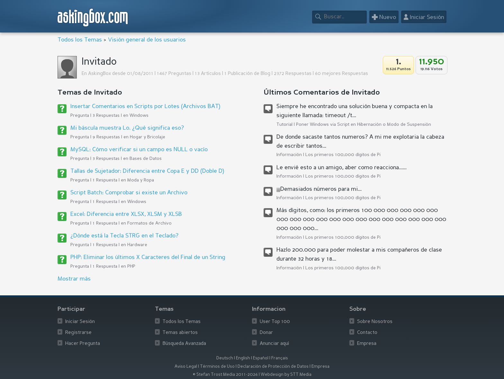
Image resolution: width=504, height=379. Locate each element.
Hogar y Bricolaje (147, 137)
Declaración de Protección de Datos (273, 367)
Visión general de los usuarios (147, 40)
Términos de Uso (217, 367)
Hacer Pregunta (82, 343)
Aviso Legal (186, 367)
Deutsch (224, 358)
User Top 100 (275, 321)
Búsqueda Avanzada (184, 343)
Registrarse (78, 332)
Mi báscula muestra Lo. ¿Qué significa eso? (127, 128)
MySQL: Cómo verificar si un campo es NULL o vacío (139, 150)
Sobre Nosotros (374, 321)
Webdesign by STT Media (286, 375)
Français (279, 358)
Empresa (366, 343)
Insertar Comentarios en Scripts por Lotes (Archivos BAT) (145, 106)
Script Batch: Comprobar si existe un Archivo (128, 193)
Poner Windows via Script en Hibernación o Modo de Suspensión (363, 124)
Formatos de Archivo (149, 223)
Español (260, 358)
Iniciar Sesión (80, 321)
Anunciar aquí (274, 343)
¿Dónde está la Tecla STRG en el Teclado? (124, 236)
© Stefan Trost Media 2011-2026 (225, 375)
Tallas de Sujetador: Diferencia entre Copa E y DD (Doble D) (147, 171)
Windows (139, 115)
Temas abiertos (180, 332)
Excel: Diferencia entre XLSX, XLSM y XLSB (126, 214)
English (243, 358)
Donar (266, 332)
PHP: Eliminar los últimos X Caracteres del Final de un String (147, 257)
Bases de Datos (146, 158)
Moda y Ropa (140, 180)
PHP (131, 266)
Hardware (137, 245)
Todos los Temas (80, 40)
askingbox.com (93, 17)
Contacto (367, 332)
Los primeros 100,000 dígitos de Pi (343, 155)
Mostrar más (74, 279)
